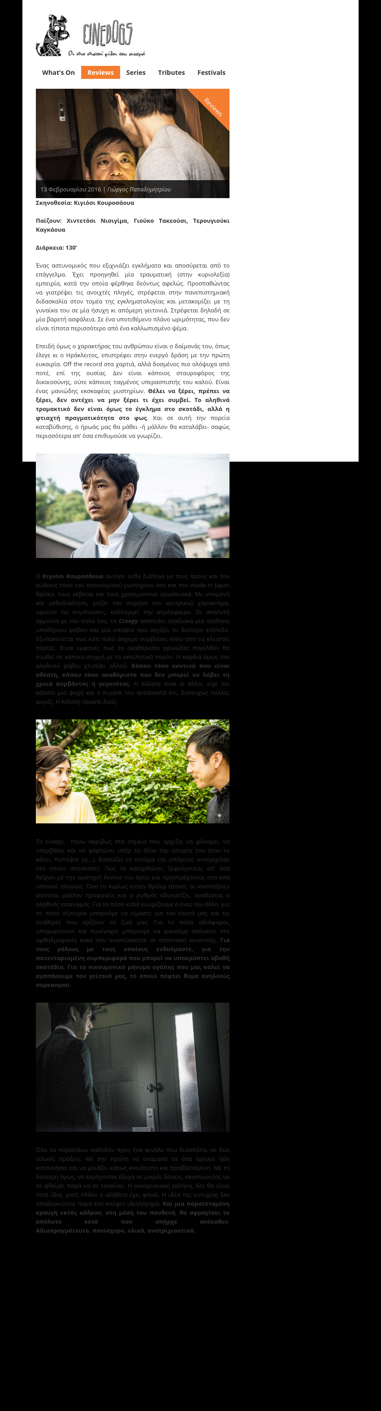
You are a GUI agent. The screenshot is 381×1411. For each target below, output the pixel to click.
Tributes (171, 70)
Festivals (212, 70)
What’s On (58, 70)
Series (136, 70)
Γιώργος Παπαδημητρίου (139, 187)
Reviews (100, 70)
